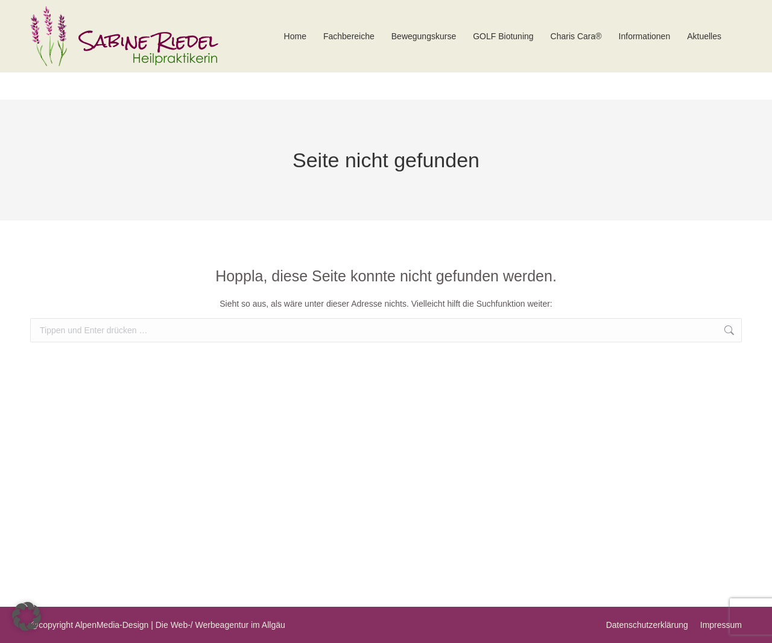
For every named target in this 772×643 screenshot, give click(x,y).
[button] (26, 616)
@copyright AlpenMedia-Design (89, 625)
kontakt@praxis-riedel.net (663, 13)
